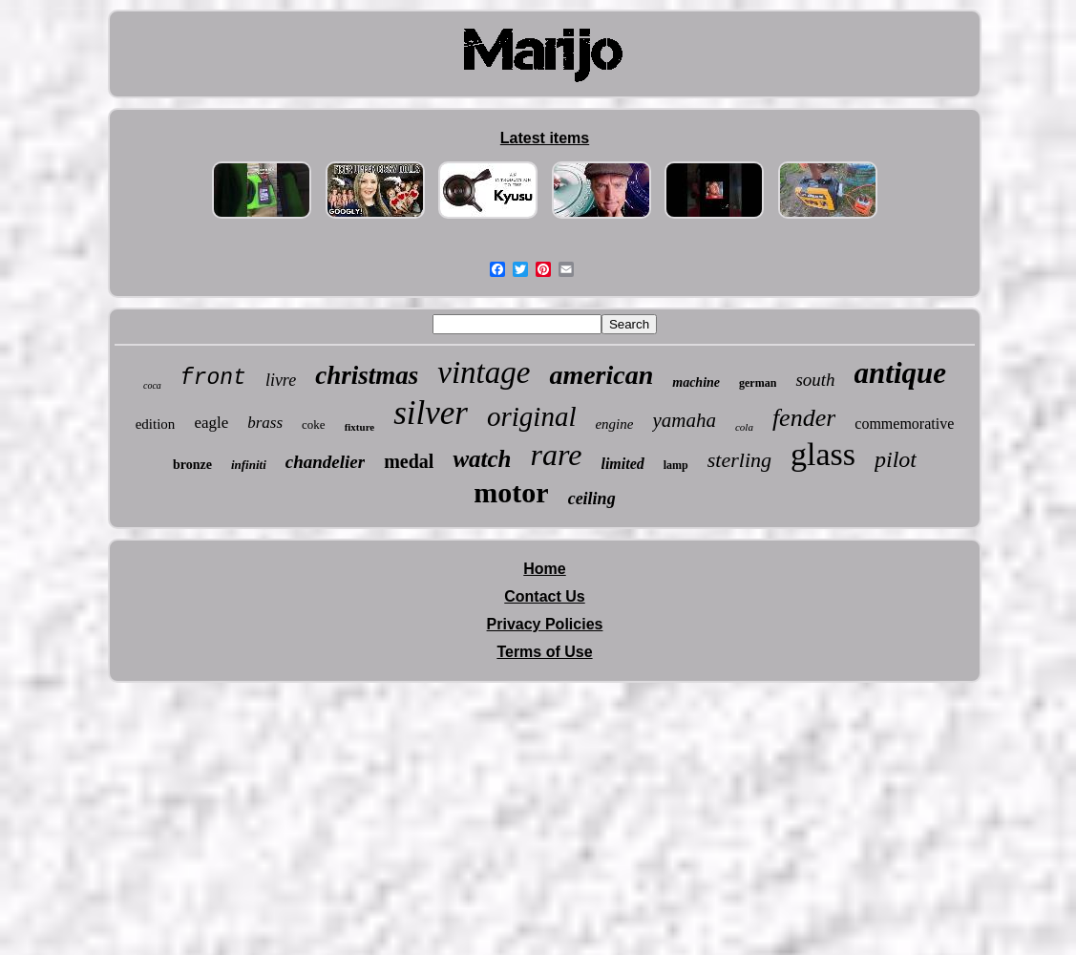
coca (152, 385)
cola (744, 427)
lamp (676, 465)
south (814, 380)
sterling (739, 460)
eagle (211, 423)
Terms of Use (544, 652)
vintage (483, 372)
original (531, 416)
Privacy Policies (545, 624)
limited (622, 464)
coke (314, 424)
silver (430, 413)
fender (803, 418)
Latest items (544, 138)
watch (482, 459)
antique (900, 373)
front (213, 378)
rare (556, 454)
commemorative (904, 423)
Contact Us (544, 596)
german (757, 383)
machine (696, 382)
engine (614, 424)
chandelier (325, 462)
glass (823, 454)
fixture (360, 427)
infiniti (248, 464)
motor (511, 492)
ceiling (592, 498)
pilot (896, 459)
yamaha (684, 420)
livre (280, 380)
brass (265, 423)
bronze (192, 464)
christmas (366, 375)
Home (544, 569)
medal (408, 461)
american (601, 375)
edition (156, 424)
